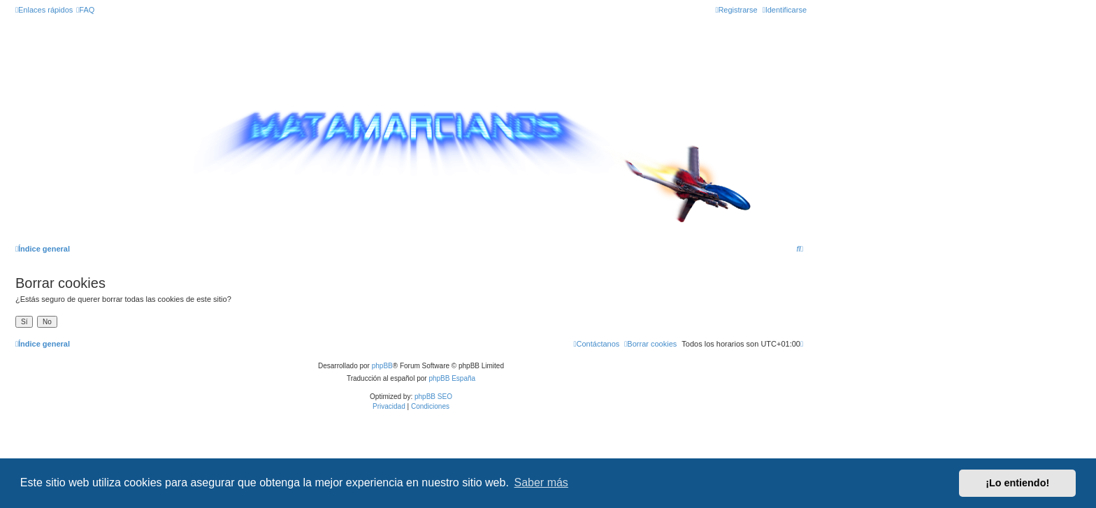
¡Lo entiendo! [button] (1017, 482)
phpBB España (451, 378)
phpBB (382, 366)
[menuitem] (85, 10)
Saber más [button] (541, 482)
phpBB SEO (433, 396)
